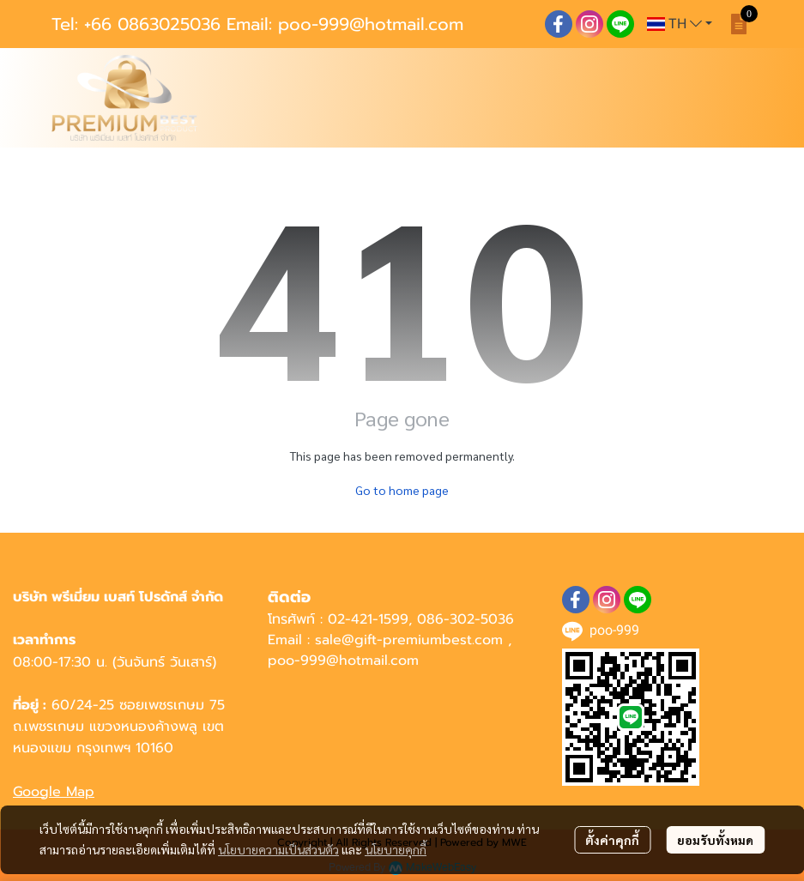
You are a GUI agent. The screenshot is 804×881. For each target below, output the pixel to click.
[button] (679, 24)
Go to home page (402, 490)
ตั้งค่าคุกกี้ (612, 840)
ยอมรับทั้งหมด (715, 840)
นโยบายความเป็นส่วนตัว (278, 849)
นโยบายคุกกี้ (395, 849)
